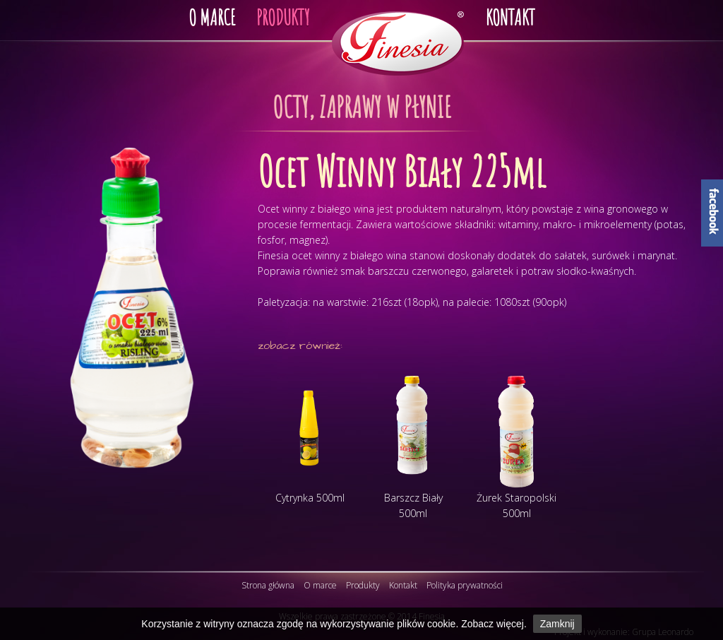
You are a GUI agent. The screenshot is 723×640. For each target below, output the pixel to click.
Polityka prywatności (464, 585)
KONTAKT (510, 17)
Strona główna (267, 585)
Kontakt (403, 585)
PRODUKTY (283, 17)
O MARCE (212, 17)
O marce (320, 585)
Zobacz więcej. (494, 623)
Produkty (363, 585)
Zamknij (557, 623)
